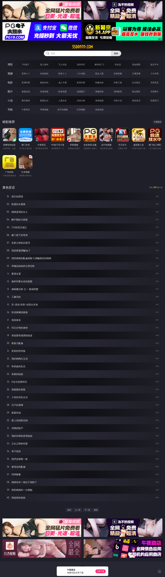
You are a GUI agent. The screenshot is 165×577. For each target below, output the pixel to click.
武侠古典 (81, 100)
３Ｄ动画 (81, 73)
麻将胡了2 (99, 64)
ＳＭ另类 (154, 73)
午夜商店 (26, 109)
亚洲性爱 (26, 82)
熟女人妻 (99, 73)
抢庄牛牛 (154, 64)
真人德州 (44, 64)
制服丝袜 (99, 82)
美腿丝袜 (99, 91)
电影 (10, 82)
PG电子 (25, 64)
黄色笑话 (136, 100)
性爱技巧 (154, 100)
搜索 (116, 53)
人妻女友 (62, 100)
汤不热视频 (62, 109)
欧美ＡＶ (62, 73)
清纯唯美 (118, 91)
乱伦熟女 (136, 82)
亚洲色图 (44, 91)
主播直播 (136, 73)
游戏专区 (81, 64)
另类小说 (118, 100)
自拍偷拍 (44, 73)
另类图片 (154, 91)
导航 (10, 109)
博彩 (10, 64)
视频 (10, 73)
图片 (10, 91)
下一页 (87, 510)
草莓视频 (44, 109)
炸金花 (118, 64)
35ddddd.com (82, 46)
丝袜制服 (118, 73)
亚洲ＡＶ (26, 73)
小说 (10, 100)
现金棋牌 (136, 64)
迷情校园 (99, 100)
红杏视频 (81, 109)
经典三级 (118, 82)
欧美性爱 (81, 82)
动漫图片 (81, 91)
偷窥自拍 (26, 91)
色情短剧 (99, 109)
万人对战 (62, 64)
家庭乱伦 (44, 100)
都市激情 (26, 100)
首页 (69, 510)
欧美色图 (62, 91)
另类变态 (154, 82)
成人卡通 (62, 82)
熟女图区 (136, 91)
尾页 (96, 510)
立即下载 (100, 571)
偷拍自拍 (44, 82)
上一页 (77, 510)
